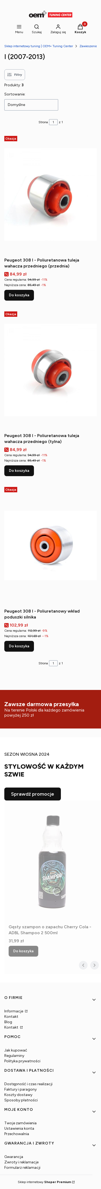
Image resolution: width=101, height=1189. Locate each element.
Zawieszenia (88, 46)
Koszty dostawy (18, 1094)
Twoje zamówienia (20, 1123)
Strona (43, 122)
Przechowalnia (16, 1134)
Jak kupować (15, 1050)
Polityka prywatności (22, 1061)
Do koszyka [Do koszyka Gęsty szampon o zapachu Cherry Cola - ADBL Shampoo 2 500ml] (23, 951)
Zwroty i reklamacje (21, 1162)
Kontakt (11, 1016)
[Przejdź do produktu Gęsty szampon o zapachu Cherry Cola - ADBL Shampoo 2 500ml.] (53, 861)
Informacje (14, 1011)
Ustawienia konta (19, 1128)
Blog (8, 1022)
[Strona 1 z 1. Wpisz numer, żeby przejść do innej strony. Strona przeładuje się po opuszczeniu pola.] (53, 122)
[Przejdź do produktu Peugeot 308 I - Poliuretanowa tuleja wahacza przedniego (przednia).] (50, 194)
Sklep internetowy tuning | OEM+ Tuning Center (38, 46)
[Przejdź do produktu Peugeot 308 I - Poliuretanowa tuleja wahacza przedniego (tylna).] (50, 370)
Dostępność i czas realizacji (28, 1084)
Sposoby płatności (21, 1100)
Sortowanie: (14, 94)
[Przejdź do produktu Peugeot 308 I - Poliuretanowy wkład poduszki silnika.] (50, 545)
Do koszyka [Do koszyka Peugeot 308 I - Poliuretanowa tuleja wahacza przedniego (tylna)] (19, 470)
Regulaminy (14, 1055)
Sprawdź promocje (32, 794)
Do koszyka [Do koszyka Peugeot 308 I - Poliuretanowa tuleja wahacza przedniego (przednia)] (19, 295)
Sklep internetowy (44, 1182)
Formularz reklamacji (22, 1167)
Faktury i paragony (20, 1089)
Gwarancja (13, 1156)
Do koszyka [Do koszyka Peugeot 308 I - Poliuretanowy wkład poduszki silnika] (19, 646)
